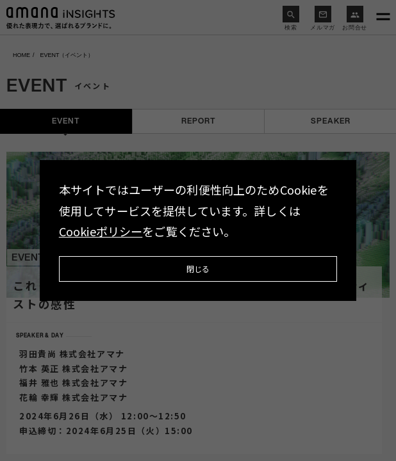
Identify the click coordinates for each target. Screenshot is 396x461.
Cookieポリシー (101, 231)
